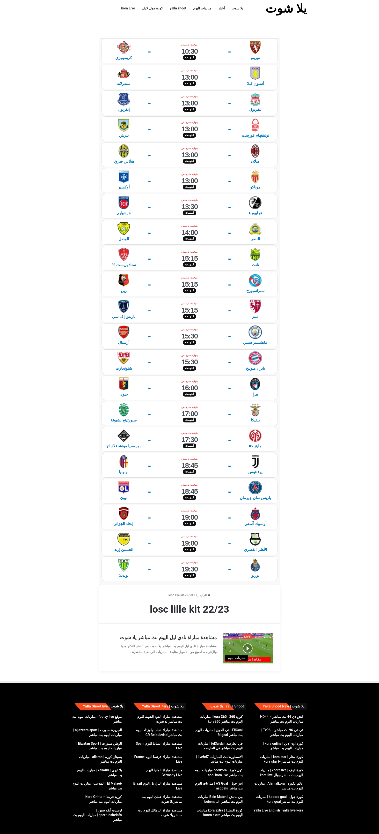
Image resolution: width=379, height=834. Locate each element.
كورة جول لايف (152, 8)
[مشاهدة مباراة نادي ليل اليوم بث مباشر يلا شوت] (248, 634)
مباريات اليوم (202, 8)
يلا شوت (237, 8)
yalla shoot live (136, 825)
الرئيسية (203, 581)
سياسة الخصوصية (111, 825)
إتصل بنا (78, 825)
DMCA (91, 825)
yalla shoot (178, 8)
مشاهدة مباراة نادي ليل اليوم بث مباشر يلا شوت (168, 623)
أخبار (221, 8)
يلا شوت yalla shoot (293, 825)
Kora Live (128, 8)
